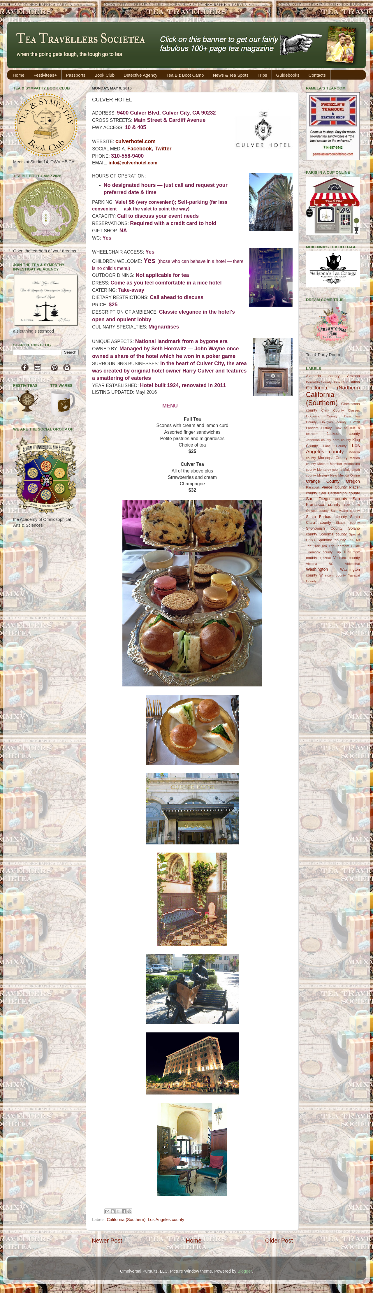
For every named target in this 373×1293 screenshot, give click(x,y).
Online (355, 475)
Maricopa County (333, 458)
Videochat (352, 563)
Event (355, 422)
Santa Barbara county (326, 516)
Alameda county (322, 376)
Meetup (322, 463)
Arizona (353, 376)
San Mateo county (345, 510)
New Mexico (339, 475)
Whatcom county (332, 575)
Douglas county (333, 422)
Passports (75, 75)
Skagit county (348, 522)
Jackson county (343, 433)
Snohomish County (324, 528)
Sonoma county (333, 534)
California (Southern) (126, 1219)
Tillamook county (319, 552)
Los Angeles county (166, 1219)
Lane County (334, 446)
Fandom (312, 428)
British (354, 382)
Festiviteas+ (45, 75)
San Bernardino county (339, 493)
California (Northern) (333, 388)
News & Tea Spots (230, 75)
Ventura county (346, 558)
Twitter (163, 149)
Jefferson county (318, 440)
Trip (338, 552)
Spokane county (331, 540)
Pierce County (334, 487)
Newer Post (107, 1240)
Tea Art (354, 540)
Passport (312, 487)
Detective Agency (140, 75)
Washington (317, 569)
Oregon (353, 481)
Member (336, 463)
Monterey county (329, 469)
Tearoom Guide (348, 546)
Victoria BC (319, 563)
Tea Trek (313, 546)
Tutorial (325, 558)
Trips (262, 75)
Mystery (323, 475)
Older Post (279, 1240)
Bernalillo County (319, 382)
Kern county (341, 440)
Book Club (104, 75)
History (326, 428)
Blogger (244, 1271)
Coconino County (321, 416)
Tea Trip (327, 546)
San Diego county (326, 498)
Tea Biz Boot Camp (185, 75)
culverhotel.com (135, 141)
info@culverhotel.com (132, 162)
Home (18, 75)
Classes (354, 410)
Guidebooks (288, 75)
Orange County (322, 481)
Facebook (139, 149)
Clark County (332, 410)
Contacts (317, 75)
